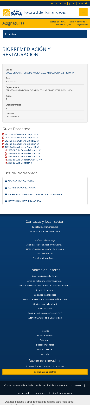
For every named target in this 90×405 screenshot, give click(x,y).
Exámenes (45, 340)
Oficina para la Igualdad (45, 304)
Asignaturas (82, 24)
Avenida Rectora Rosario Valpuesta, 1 (45, 244)
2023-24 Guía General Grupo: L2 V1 (22, 147)
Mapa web (41, 393)
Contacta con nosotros (45, 371)
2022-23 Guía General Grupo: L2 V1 (24, 153)
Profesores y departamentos (64, 24)
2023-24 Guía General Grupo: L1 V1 (24, 150)
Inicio (71, 21)
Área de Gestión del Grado (45, 276)
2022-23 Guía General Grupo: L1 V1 (24, 156)
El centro (81, 21)
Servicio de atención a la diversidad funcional (45, 299)
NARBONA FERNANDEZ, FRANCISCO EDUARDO (33, 194)
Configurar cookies (62, 393)
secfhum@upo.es (48, 258)
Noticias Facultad (45, 349)
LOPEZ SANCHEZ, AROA (20, 187)
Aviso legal (23, 393)
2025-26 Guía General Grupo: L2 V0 (22, 134)
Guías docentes (45, 335)
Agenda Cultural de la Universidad (45, 317)
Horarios (45, 330)
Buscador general (45, 344)
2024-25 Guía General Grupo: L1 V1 (22, 143)
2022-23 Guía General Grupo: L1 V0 (24, 159)
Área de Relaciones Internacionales (45, 280)
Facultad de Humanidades (45, 12)
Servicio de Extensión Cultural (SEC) (45, 313)
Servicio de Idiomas (45, 290)
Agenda (45, 353)
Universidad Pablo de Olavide (45, 231)
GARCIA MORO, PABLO (19, 180)
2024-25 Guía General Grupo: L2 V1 (22, 140)
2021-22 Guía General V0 (19, 162)
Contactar (76, 385)
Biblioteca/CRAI (45, 308)
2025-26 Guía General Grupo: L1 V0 (22, 137)
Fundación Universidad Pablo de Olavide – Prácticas (45, 285)
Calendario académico (45, 294)
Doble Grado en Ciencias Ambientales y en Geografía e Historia (40, 72)
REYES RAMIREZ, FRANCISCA (23, 201)
